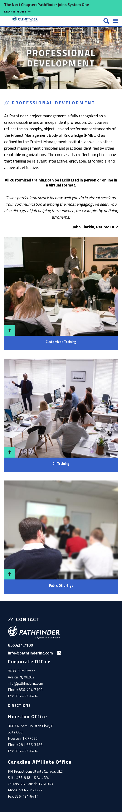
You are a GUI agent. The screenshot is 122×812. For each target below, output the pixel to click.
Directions (19, 705)
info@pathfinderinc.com (25, 683)
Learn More (17, 11)
